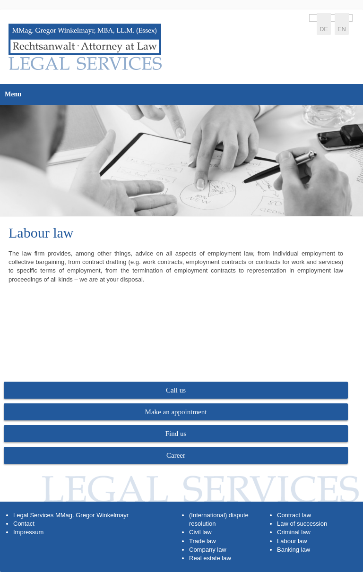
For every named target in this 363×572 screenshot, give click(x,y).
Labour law (292, 541)
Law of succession (302, 523)
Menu (13, 94)
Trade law (202, 541)
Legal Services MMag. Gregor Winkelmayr (71, 515)
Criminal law (294, 532)
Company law (207, 549)
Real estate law (210, 558)
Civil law (200, 532)
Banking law (293, 549)
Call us (176, 390)
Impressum (28, 532)
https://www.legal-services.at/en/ (85, 47)
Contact (24, 523)
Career (175, 455)
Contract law (294, 515)
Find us (176, 433)
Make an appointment (176, 412)
